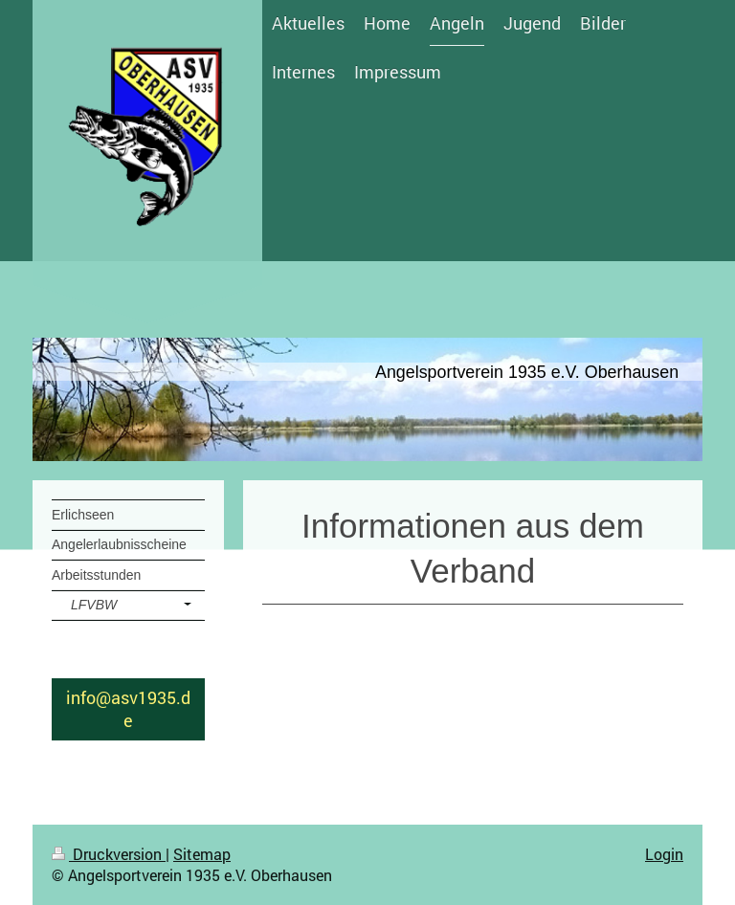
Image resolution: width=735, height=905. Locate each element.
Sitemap (202, 854)
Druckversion (109, 854)
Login (664, 854)
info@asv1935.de (128, 709)
